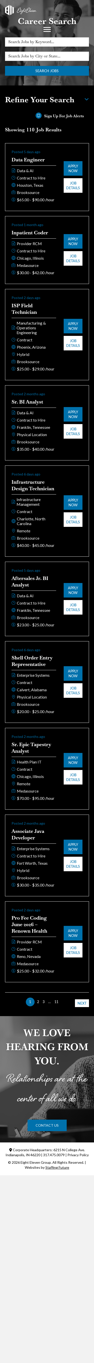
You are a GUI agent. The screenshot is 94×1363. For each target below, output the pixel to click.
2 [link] (38, 1001)
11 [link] (56, 1001)
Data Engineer (28, 159)
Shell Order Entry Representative (32, 660)
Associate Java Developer (28, 834)
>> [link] (64, 1001)
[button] (47, 1125)
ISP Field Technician (24, 308)
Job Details (73, 185)
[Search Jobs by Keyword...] (47, 42)
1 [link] (30, 1001)
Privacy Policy (78, 1155)
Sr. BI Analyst (27, 402)
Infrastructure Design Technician (33, 485)
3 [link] (44, 1001)
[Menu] (47, 29)
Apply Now (73, 168)
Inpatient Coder (30, 232)
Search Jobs (47, 70)
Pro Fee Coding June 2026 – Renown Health (29, 924)
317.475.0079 (54, 1155)
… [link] (49, 1001)
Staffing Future (57, 1167)
